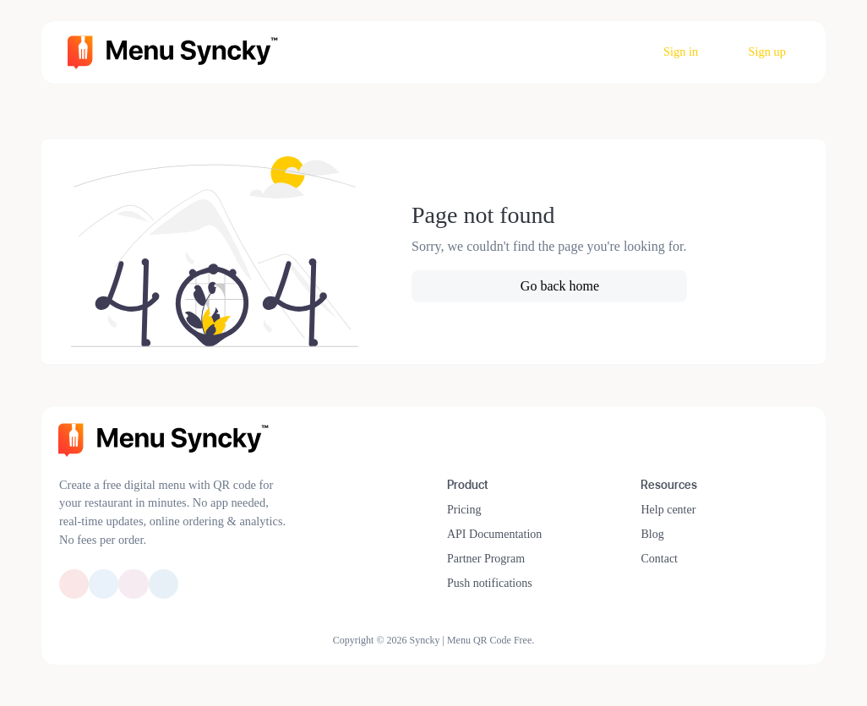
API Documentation (494, 534)
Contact (659, 558)
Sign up (765, 51)
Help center (668, 509)
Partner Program (486, 558)
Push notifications (489, 583)
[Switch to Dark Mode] (801, 434)
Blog (652, 534)
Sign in (680, 51)
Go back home (558, 286)
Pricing (464, 509)
